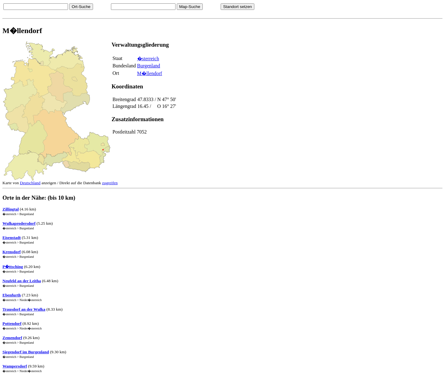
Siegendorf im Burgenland (25, 352)
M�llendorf (149, 73)
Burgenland (148, 65)
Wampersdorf (14, 366)
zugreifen (109, 183)
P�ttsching (12, 266)
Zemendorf (12, 337)
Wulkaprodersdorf (19, 223)
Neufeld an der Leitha (21, 280)
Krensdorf (11, 251)
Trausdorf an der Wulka (23, 309)
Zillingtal (10, 209)
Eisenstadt (11, 237)
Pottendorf (11, 323)
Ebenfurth (11, 295)
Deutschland (30, 183)
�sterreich (148, 58)
